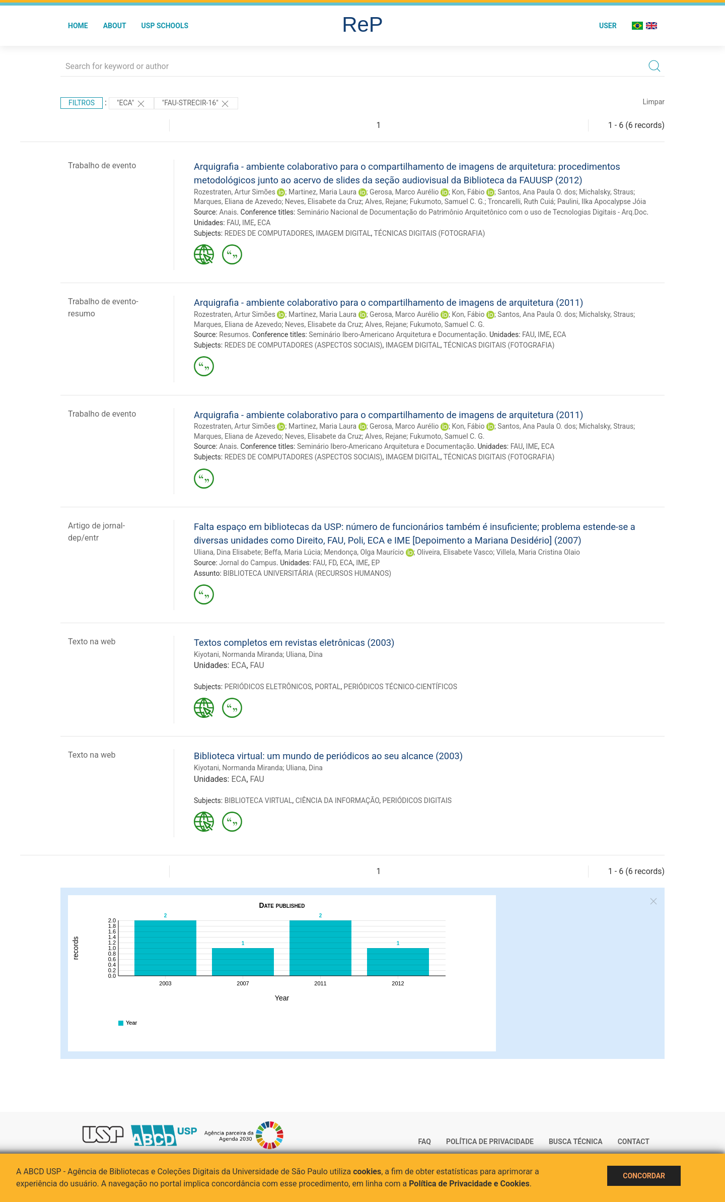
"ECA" (131, 104)
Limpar (654, 102)
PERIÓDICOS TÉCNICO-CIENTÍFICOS (400, 687)
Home (78, 26)
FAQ (424, 1142)
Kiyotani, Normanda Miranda (238, 654)
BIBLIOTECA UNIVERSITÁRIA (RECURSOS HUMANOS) (307, 573)
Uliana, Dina (304, 654)
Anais (228, 212)
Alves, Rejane (385, 201)
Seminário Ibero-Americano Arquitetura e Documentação (397, 334)
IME (248, 223)
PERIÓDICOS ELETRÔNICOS (268, 687)
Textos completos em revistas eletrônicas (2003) (294, 642)
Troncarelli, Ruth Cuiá (521, 201)
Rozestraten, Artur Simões (234, 192)
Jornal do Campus (247, 563)
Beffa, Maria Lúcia (292, 552)
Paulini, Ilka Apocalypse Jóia (601, 201)
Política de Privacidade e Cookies (469, 1183)
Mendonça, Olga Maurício (364, 552)
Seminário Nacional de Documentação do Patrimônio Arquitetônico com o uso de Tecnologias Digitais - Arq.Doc (471, 212)
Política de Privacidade (490, 1142)
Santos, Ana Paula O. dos (536, 192)
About (114, 26)
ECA (263, 223)
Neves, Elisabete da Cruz (323, 201)
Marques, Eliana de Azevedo (237, 201)
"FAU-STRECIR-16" (196, 104)
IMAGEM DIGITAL (343, 233)
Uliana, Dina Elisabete (227, 552)
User (608, 26)
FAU (233, 223)
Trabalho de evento (102, 165)
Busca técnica (576, 1142)
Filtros (81, 103)
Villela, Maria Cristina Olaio (538, 552)
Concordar (644, 1176)
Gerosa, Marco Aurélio (404, 192)
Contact (633, 1142)
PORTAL (327, 687)
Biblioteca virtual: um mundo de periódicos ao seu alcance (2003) (328, 756)
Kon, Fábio (468, 192)
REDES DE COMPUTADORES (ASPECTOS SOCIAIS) (304, 345)
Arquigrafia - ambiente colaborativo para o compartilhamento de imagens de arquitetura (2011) (388, 302)
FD (332, 563)
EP (375, 563)
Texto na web (91, 641)
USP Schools (165, 26)
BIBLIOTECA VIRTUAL (259, 800)
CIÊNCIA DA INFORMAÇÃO (337, 800)
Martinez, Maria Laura (322, 192)
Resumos (233, 334)
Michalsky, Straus (606, 192)
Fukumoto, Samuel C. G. (447, 201)
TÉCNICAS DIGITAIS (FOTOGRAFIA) (429, 233)
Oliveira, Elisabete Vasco (455, 552)
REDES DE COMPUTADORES (269, 233)
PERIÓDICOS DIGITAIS (417, 800)
